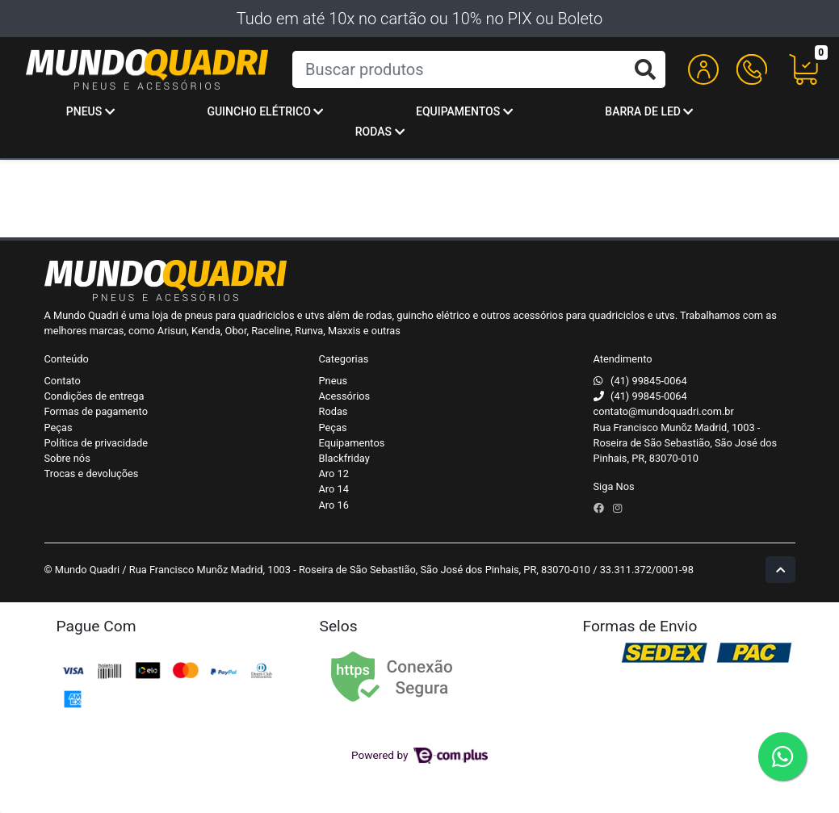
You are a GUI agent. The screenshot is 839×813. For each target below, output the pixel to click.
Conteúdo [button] (66, 359)
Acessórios (345, 396)
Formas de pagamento (96, 411)
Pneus (90, 111)
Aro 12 (334, 473)
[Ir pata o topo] (780, 569)
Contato (62, 381)
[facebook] (600, 508)
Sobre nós (67, 458)
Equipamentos (464, 111)
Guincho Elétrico (265, 111)
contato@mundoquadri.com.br (664, 411)
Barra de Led (649, 111)
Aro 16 (334, 505)
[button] (703, 69)
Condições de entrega (94, 396)
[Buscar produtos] (478, 69)
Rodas (380, 131)
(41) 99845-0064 (648, 381)
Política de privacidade (96, 443)
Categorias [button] (344, 359)
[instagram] (617, 508)
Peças (58, 427)
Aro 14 (334, 489)
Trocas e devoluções (91, 473)
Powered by (419, 754)
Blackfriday (344, 458)
